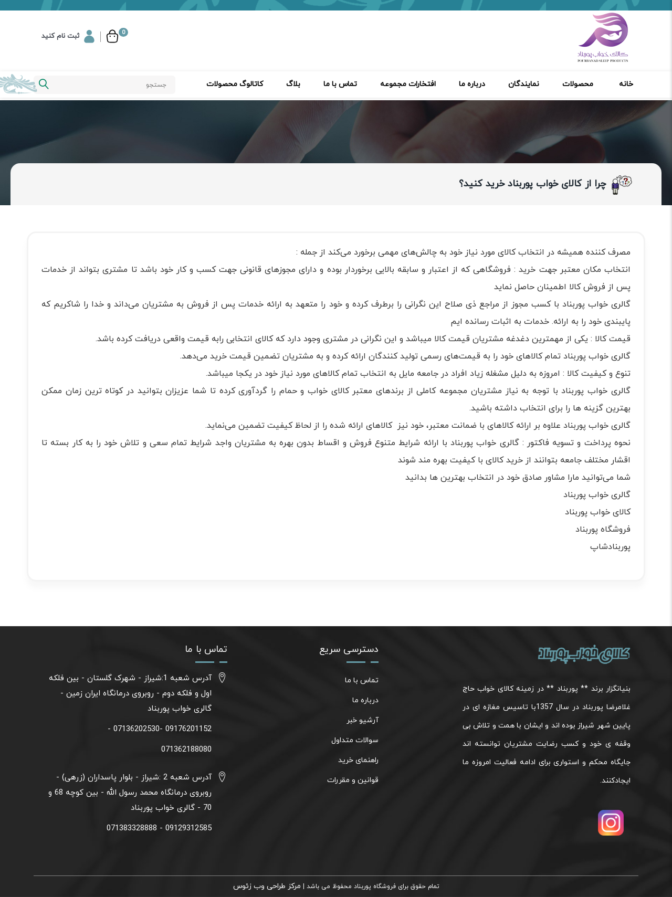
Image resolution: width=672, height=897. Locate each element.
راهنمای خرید (358, 760)
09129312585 (188, 828)
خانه (626, 84)
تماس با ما (340, 84)
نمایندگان (523, 84)
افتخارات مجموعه (408, 84)
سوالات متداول (355, 740)
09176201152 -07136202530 (162, 729)
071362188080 (186, 749)
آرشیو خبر (362, 720)
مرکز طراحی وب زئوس (267, 886)
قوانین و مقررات (353, 780)
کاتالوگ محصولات (234, 84)
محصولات (577, 84)
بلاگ (293, 84)
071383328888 (132, 828)
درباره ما (472, 84)
